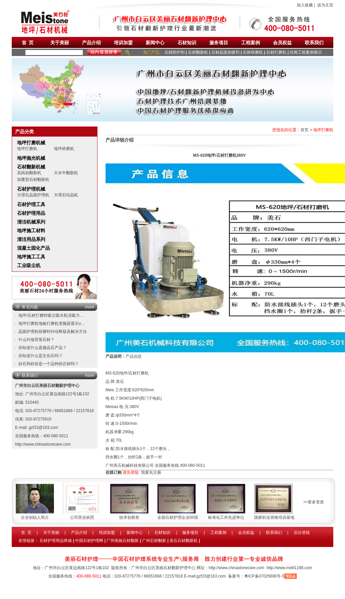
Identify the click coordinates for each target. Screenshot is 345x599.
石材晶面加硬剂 (225, 52)
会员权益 (282, 42)
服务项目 (218, 42)
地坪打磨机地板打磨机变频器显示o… (51, 323)
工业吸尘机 (29, 265)
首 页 (28, 42)
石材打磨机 (276, 52)
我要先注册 (151, 472)
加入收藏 (305, 5)
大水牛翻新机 (66, 172)
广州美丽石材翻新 (123, 540)
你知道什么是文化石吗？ (40, 355)
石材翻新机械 (31, 166)
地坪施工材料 (31, 230)
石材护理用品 (31, 213)
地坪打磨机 (27, 148)
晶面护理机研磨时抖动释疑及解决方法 (52, 331)
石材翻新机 (198, 52)
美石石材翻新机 (183, 540)
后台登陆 (302, 532)
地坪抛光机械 (31, 158)
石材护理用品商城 (56, 540)
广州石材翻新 (154, 540)
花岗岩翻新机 (29, 172)
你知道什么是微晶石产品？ (42, 347)
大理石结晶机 (66, 195)
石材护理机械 (31, 189)
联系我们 (314, 42)
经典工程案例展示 (306, 52)
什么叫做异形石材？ (36, 339)
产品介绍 (91, 42)
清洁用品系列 (31, 239)
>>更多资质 (313, 502)
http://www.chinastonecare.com (43, 444)
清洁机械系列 (31, 221)
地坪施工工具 (31, 256)
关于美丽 (59, 42)
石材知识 (187, 42)
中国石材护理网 (89, 540)
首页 (304, 130)
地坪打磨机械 (31, 142)
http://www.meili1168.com (289, 567)
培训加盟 (123, 42)
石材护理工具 (31, 204)
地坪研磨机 (64, 148)
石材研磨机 (253, 52)
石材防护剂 (174, 52)
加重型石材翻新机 (33, 179)
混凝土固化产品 (33, 248)
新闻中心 (155, 42)
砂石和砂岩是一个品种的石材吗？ (48, 363)
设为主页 (325, 5)
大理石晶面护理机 (33, 195)
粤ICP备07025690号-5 (264, 576)
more (89, 307)
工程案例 (250, 42)
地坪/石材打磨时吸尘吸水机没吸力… (51, 315)
